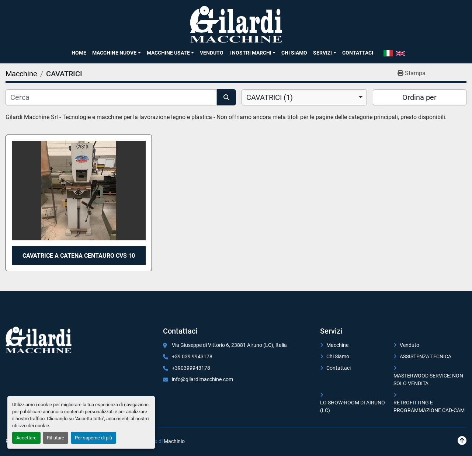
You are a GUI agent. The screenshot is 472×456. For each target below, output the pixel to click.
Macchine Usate (168, 53)
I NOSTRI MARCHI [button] (250, 53)
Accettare (26, 438)
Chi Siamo (294, 53)
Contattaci (357, 53)
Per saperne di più (93, 438)
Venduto (211, 53)
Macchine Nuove (114, 53)
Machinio (174, 441)
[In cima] (462, 440)
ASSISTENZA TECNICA (425, 356)
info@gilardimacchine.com (202, 379)
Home (79, 53)
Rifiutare (55, 438)
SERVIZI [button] (322, 53)
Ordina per (419, 97)
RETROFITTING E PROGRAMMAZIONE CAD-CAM (429, 406)
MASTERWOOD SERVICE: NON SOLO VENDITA (428, 379)
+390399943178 (191, 368)
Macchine (337, 345)
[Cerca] (111, 97)
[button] (116, 52)
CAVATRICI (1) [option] (269, 97)
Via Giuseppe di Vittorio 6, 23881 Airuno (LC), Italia (229, 345)
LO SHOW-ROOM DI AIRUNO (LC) (352, 406)
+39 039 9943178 (192, 356)
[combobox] (304, 97)
